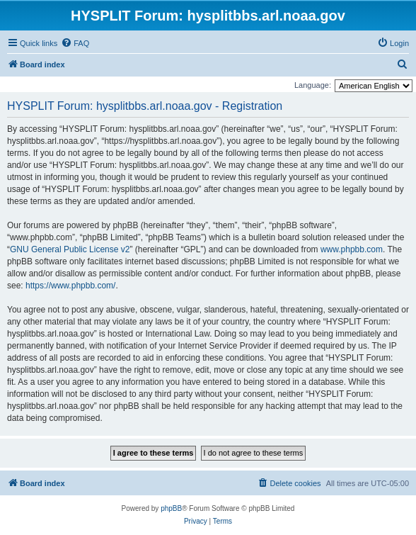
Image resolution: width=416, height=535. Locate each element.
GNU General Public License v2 (69, 249)
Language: (312, 85)
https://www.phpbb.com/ (70, 286)
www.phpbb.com (351, 249)
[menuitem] (75, 43)
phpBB (171, 508)
